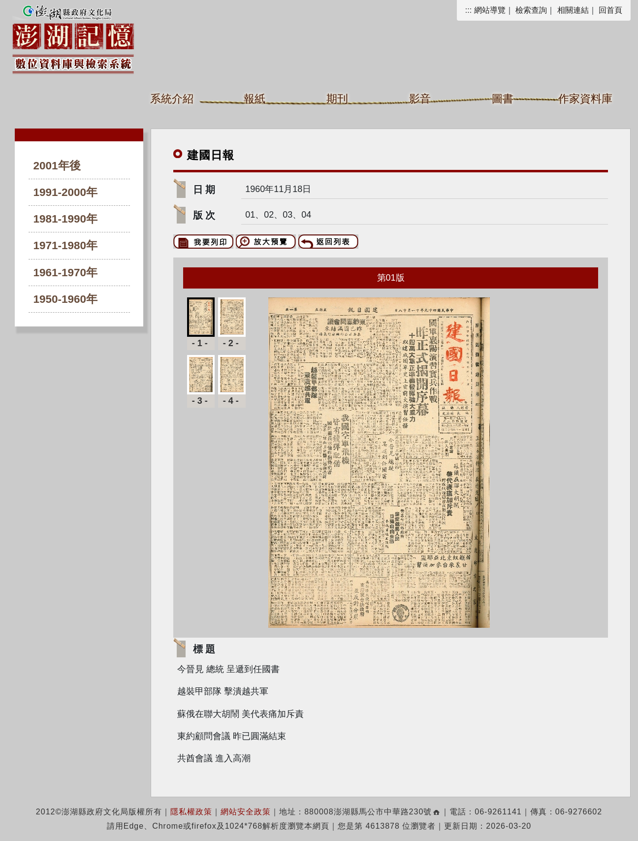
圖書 (502, 99)
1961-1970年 (65, 272)
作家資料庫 (585, 99)
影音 (420, 99)
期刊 (337, 99)
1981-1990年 (65, 219)
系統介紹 (171, 99)
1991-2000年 (65, 192)
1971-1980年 (65, 245)
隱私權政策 (191, 812)
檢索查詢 (531, 10)
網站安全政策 (246, 812)
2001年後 (57, 166)
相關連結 (573, 10)
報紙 (254, 99)
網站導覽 (490, 10)
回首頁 (610, 10)
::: (468, 10)
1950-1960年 (65, 299)
